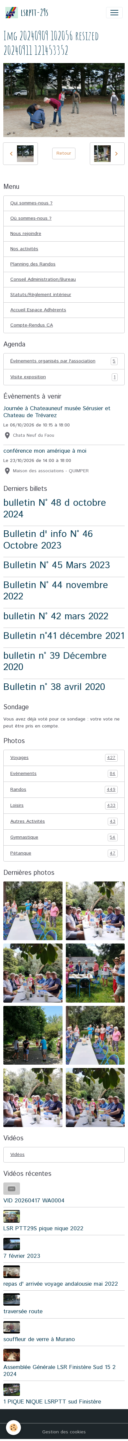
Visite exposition (64, 377)
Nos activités (24, 249)
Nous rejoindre (25, 233)
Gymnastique (64, 837)
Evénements (64, 774)
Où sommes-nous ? (31, 218)
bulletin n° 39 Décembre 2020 (55, 661)
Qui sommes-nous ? (31, 203)
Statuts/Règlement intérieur (40, 294)
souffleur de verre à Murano (39, 1339)
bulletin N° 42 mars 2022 (55, 616)
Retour (64, 153)
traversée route (23, 1311)
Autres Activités (64, 821)
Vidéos (17, 1154)
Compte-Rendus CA (31, 325)
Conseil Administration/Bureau (43, 279)
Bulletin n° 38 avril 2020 (54, 687)
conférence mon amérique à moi (44, 451)
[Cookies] (13, 1427)
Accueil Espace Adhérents (38, 310)
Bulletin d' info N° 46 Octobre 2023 (48, 540)
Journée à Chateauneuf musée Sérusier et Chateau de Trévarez (56, 412)
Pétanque (64, 853)
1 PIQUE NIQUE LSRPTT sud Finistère (52, 1402)
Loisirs (64, 805)
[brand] (26, 12)
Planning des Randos (33, 264)
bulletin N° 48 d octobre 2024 (54, 508)
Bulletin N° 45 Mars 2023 (56, 565)
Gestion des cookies (64, 1432)
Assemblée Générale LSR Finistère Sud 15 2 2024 (59, 1371)
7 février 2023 (21, 1256)
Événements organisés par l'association (64, 361)
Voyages (64, 758)
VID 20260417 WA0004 (33, 1200)
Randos (64, 790)
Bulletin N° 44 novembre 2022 (55, 591)
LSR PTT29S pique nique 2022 (43, 1228)
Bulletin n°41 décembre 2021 (63, 636)
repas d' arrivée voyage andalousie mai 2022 (60, 1284)
